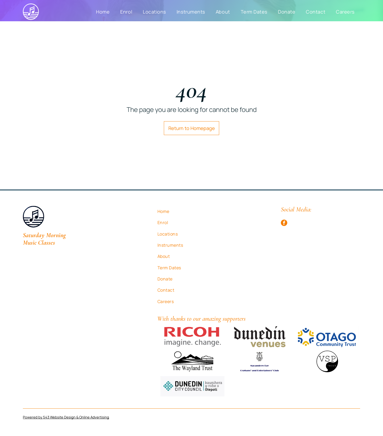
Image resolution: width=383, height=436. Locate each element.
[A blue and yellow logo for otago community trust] (327, 336)
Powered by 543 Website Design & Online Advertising (66, 417)
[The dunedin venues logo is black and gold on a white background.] (260, 336)
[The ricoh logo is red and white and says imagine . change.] (192, 336)
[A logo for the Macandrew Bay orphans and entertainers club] (260, 361)
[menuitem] (103, 12)
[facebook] (284, 223)
